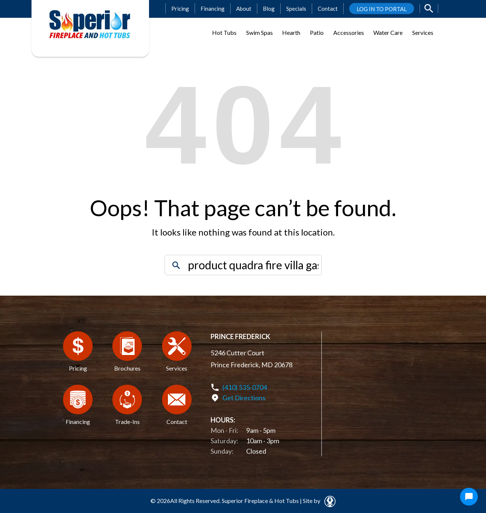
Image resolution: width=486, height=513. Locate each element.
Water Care (388, 32)
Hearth (291, 32)
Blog (269, 8)
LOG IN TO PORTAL (382, 9)
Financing (213, 8)
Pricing (180, 8)
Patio (317, 32)
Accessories (348, 32)
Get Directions (243, 398)
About (243, 8)
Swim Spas (259, 32)
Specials (296, 8)
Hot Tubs (224, 32)
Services (422, 32)
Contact (328, 8)
